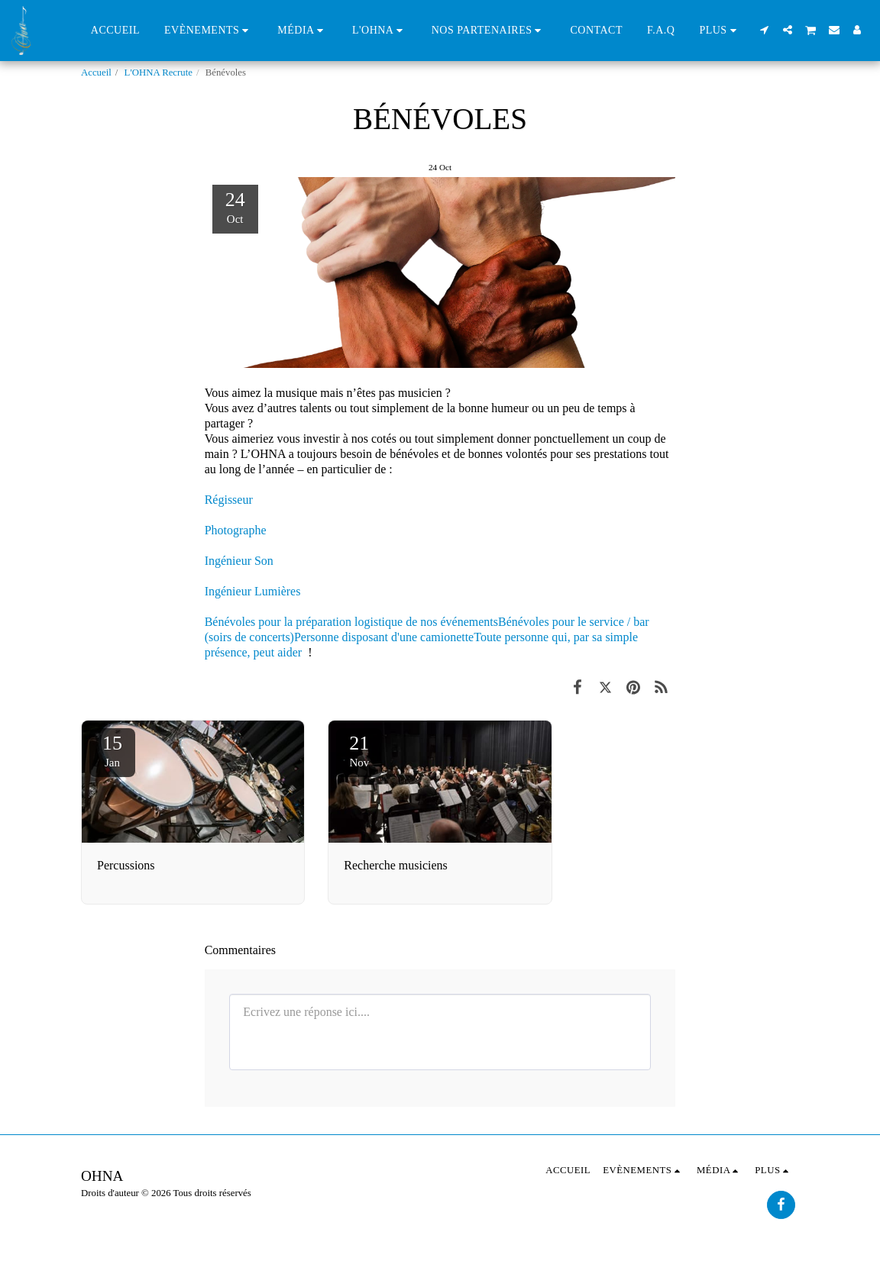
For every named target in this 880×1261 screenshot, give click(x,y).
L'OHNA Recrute (158, 72)
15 (112, 750)
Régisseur (229, 499)
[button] (208, 30)
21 (359, 750)
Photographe (236, 530)
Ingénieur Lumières (253, 591)
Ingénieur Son (239, 560)
